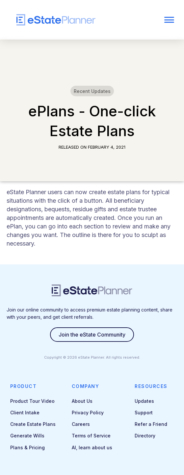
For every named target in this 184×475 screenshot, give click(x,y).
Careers (81, 424)
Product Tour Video (32, 401)
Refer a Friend (151, 424)
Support (144, 412)
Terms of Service (91, 435)
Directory (145, 435)
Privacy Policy (88, 412)
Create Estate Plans (33, 424)
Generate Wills (27, 435)
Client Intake (24, 412)
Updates (144, 401)
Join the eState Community (92, 334)
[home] (75, 20)
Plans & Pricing (27, 447)
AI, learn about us (92, 447)
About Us (82, 401)
